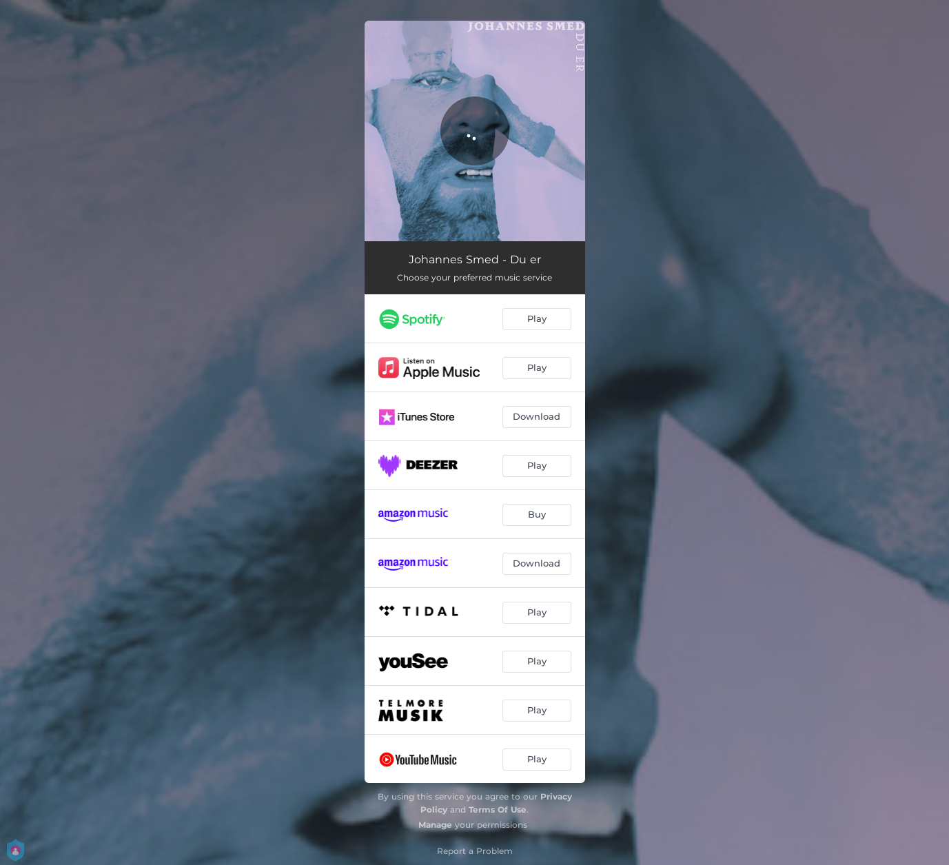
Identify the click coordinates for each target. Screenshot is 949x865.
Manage (435, 825)
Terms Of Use (498, 809)
